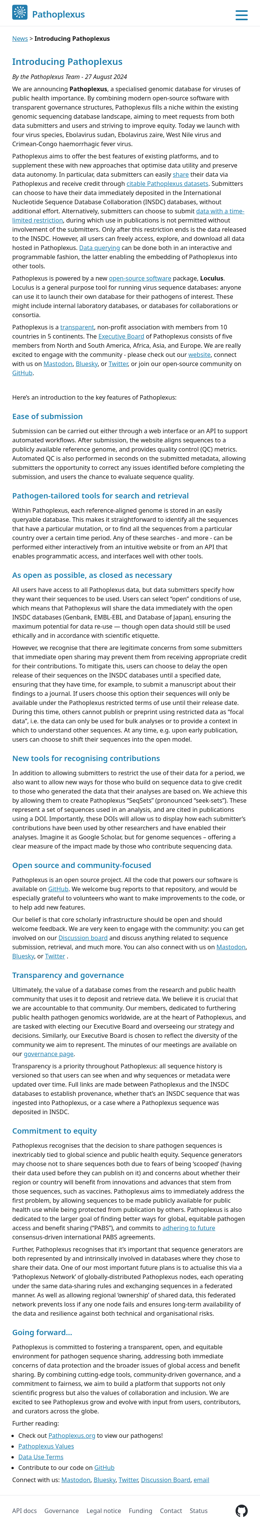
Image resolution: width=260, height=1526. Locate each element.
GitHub (22, 373)
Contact (171, 1511)
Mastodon (58, 364)
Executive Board (121, 336)
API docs (24, 1511)
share (181, 174)
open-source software (140, 278)
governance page (48, 1054)
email (201, 1480)
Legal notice (104, 1511)
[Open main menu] (242, 15)
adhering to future (189, 1228)
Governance (61, 1511)
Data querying (99, 248)
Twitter (118, 364)
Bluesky (86, 364)
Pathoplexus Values (46, 1446)
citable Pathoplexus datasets (167, 183)
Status (199, 1511)
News (20, 38)
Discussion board (83, 938)
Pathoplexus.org (71, 1435)
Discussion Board (165, 1480)
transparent (77, 327)
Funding (140, 1511)
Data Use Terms (40, 1457)
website (199, 354)
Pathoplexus (58, 14)
